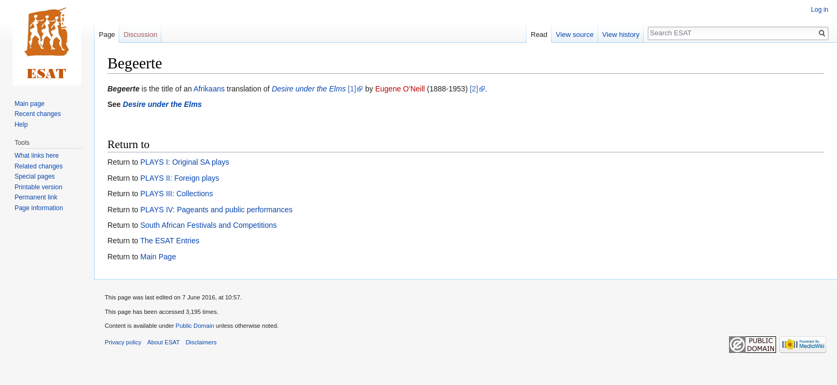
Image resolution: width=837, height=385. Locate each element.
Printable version (38, 187)
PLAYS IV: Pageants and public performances (216, 209)
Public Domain (194, 325)
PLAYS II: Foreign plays (179, 178)
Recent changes (37, 114)
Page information (38, 208)
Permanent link (35, 197)
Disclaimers (201, 342)
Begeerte (123, 88)
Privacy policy (123, 342)
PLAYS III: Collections (176, 193)
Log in (819, 9)
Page (107, 34)
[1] (352, 88)
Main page (29, 103)
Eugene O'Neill (400, 88)
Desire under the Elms (309, 88)
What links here (36, 155)
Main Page (158, 256)
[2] (474, 88)
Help (21, 124)
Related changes (38, 166)
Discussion (140, 34)
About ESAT (164, 342)
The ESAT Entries (169, 240)
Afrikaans (208, 88)
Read (539, 34)
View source (575, 34)
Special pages (34, 176)
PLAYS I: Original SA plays (184, 162)
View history (621, 34)
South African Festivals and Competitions (208, 225)
